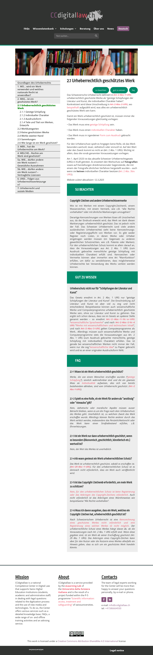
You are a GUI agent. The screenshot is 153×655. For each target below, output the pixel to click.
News (110, 29)
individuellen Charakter (103, 129)
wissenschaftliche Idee (101, 347)
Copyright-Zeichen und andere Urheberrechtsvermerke (98, 200)
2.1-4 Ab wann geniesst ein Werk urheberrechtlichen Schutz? (101, 458)
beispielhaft (73, 107)
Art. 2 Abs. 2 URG (119, 104)
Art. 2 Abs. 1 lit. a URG (120, 319)
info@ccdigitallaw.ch (119, 605)
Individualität (88, 382)
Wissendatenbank (43, 29)
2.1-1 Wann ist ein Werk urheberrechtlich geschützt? (96, 371)
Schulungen (67, 29)
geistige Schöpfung (99, 124)
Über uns (99, 29)
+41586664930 (113, 608)
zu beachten (100, 90)
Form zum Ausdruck (110, 135)
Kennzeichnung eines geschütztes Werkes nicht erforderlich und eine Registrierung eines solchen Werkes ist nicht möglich (102, 522)
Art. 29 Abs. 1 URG (80, 466)
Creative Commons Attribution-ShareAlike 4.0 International (88, 641)
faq (133, 90)
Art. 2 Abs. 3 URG (90, 328)
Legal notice (117, 650)
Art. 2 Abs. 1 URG (122, 94)
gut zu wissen (119, 90)
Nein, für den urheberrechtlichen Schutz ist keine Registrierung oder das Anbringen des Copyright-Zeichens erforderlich (102, 493)
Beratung (85, 29)
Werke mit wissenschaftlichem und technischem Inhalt (104, 325)
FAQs (27, 29)
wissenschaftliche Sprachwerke (87, 322)
